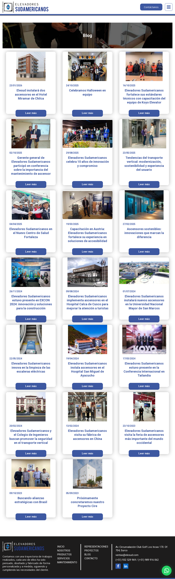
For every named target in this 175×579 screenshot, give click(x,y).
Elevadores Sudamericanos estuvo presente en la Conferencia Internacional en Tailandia (144, 369)
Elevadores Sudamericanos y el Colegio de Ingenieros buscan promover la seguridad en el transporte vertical (30, 437)
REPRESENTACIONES (96, 546)
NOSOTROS (63, 550)
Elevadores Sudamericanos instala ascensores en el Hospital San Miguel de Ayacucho (87, 369)
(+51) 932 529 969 (126, 559)
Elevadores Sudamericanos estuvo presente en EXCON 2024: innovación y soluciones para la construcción (31, 302)
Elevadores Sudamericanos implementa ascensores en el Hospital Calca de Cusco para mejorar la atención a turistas (87, 302)
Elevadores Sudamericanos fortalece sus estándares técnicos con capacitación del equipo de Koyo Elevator (144, 96)
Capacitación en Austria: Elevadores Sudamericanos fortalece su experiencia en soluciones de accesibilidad (87, 235)
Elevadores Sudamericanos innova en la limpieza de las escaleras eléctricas (30, 367)
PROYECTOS (91, 550)
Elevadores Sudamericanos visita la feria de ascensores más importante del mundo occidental (144, 437)
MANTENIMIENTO (67, 562)
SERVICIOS (63, 558)
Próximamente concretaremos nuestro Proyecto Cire (87, 502)
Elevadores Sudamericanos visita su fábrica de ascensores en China (87, 435)
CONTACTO (91, 558)
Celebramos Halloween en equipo (87, 92)
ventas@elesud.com (127, 555)
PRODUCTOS (64, 554)
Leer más (31, 113)
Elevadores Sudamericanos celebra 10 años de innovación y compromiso (87, 162)
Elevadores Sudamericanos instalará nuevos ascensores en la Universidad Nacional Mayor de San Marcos (144, 302)
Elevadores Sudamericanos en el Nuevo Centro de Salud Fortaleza (30, 233)
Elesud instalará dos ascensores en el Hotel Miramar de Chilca (31, 94)
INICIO (60, 546)
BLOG (87, 554)
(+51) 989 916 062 (148, 559)
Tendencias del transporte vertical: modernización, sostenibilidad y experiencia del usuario (144, 163)
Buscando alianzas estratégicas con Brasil (31, 500)
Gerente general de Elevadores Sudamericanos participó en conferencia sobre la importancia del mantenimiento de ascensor (31, 166)
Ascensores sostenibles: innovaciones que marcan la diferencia (144, 233)
